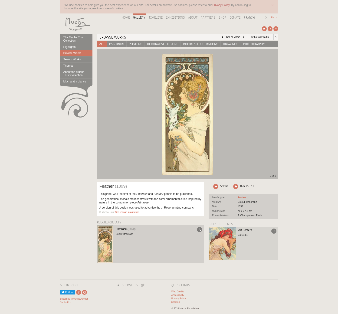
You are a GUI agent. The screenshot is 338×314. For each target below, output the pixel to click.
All (101, 44)
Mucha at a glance (74, 81)
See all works (233, 37)
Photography (254, 44)
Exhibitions (175, 17)
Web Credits (177, 291)
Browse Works (72, 53)
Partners (208, 17)
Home (126, 17)
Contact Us (65, 302)
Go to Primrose (199, 229)
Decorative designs (162, 44)
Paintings (116, 44)
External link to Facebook (270, 28)
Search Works (72, 59)
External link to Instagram (275, 28)
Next (276, 37)
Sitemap (175, 302)
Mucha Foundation (76, 23)
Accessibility (177, 295)
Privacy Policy (178, 298)
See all (242, 197)
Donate (235, 17)
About (192, 17)
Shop (222, 17)
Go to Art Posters (273, 231)
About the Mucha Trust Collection (74, 73)
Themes (68, 65)
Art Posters (245, 230)
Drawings (230, 44)
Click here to (220, 186)
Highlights (69, 47)
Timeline (156, 17)
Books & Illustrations (200, 44)
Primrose (126, 229)
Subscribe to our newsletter (74, 299)
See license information (127, 212)
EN (272, 17)
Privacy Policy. (221, 5)
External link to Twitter (264, 28)
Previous (243, 37)
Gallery (139, 17)
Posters (135, 44)
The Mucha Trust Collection (73, 39)
